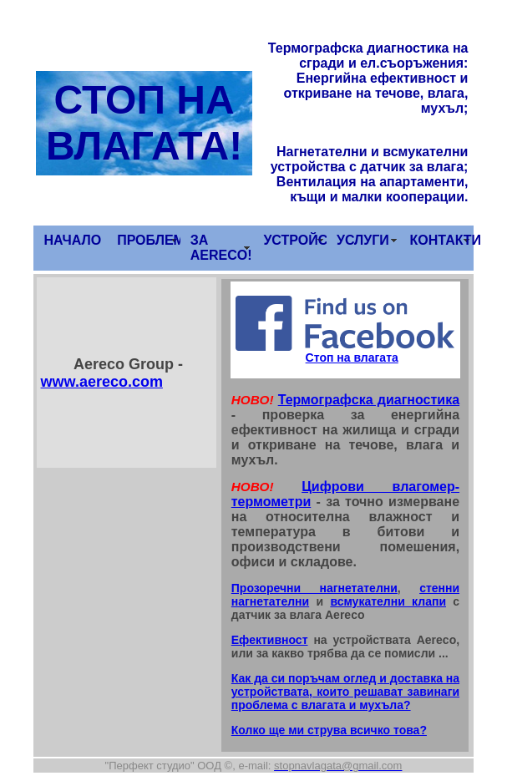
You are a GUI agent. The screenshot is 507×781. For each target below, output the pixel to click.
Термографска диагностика (368, 400)
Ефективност (269, 640)
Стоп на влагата (352, 357)
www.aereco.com (102, 381)
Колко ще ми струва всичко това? (329, 730)
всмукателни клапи (388, 601)
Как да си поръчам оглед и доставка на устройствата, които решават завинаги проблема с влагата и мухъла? (345, 692)
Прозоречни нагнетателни (314, 588)
